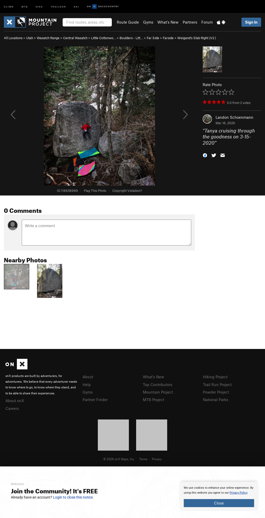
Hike (39, 6)
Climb (9, 6)
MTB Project (153, 399)
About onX (14, 400)
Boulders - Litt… (131, 38)
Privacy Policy (238, 492)
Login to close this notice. (73, 497)
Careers (12, 408)
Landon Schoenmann (234, 117)
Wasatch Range (48, 38)
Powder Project (216, 392)
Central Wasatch (75, 38)
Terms (143, 459)
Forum (207, 22)
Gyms (148, 22)
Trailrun (58, 6)
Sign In (251, 22)
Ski (76, 6)
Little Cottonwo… (103, 38)
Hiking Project (215, 376)
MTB (24, 6)
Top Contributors (157, 384)
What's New (168, 22)
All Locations (13, 38)
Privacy (157, 459)
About (88, 376)
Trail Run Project (217, 384)
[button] (205, 155)
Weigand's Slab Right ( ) (196, 38)
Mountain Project (158, 392)
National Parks (215, 399)
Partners (190, 22)
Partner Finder (95, 399)
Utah (29, 38)
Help (87, 384)
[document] (219, 496)
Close (219, 503)
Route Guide (128, 22)
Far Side (153, 38)
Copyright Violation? (127, 190)
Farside (168, 38)
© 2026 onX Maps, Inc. (119, 459)
